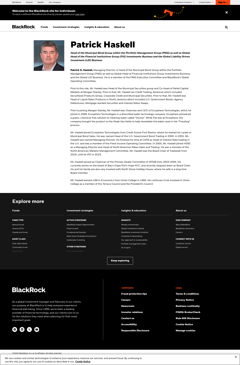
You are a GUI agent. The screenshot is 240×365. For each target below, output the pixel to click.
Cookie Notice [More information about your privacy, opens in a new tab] (82, 363)
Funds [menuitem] (44, 27)
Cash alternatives (19, 244)
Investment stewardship (131, 236)
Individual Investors (184, 2)
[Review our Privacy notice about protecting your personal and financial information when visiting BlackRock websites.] (202, 300)
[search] (226, 27)
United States (206, 2)
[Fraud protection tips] (147, 294)
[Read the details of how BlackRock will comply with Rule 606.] (202, 318)
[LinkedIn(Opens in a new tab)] (22, 329)
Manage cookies (185, 330)
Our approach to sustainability (134, 240)
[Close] (235, 358)
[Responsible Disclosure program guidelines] (147, 331)
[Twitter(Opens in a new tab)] (29, 329)
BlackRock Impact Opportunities (80, 225)
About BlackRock (183, 225)
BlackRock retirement (185, 229)
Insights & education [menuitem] (96, 27)
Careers (179, 232)
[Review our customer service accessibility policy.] (147, 324)
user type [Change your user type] (79, 14)
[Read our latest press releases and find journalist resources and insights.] (147, 306)
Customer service (183, 244)
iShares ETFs (18, 229)
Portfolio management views (133, 244)
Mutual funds (18, 225)
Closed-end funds (20, 232)
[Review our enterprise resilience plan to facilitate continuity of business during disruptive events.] (202, 306)
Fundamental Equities (76, 232)
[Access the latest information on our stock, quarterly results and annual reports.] (147, 312)
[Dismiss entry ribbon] (226, 12)
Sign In (223, 2)
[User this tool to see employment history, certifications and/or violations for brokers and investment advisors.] (202, 312)
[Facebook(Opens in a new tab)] (14, 329)
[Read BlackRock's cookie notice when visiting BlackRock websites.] (202, 324)
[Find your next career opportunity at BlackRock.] (147, 300)
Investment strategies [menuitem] (66, 27)
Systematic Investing (76, 240)
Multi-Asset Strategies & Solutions (81, 236)
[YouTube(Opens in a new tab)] (36, 329)
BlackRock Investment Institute (134, 232)
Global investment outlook (132, 229)
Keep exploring (120, 261)
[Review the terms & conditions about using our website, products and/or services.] (202, 294)
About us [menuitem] (119, 27)
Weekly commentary (130, 225)
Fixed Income (72, 229)
